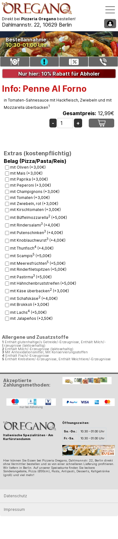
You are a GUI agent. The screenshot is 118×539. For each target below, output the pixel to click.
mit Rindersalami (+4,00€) (35, 225)
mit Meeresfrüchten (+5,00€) (37, 263)
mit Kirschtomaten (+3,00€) (35, 209)
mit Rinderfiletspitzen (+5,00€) (38, 269)
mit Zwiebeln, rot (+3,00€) (34, 203)
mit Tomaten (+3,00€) (30, 197)
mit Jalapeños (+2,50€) (31, 318)
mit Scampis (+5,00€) (30, 255)
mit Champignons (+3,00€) (34, 191)
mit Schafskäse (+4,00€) (34, 298)
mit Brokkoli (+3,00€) (29, 304)
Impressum (14, 509)
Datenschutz (15, 495)
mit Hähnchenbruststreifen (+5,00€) (43, 283)
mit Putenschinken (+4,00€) (36, 232)
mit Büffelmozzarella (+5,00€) (38, 217)
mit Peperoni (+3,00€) (30, 185)
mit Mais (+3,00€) (26, 173)
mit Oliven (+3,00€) (28, 167)
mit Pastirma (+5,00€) (31, 277)
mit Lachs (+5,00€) (28, 312)
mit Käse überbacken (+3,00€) (39, 290)
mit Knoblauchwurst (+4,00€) (37, 240)
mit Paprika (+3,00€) (29, 179)
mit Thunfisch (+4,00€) (31, 248)
